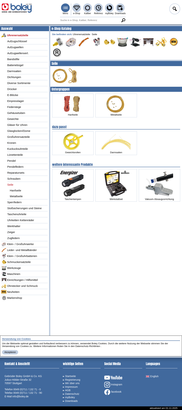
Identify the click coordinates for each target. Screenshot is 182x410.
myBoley (109, 13)
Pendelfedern (15, 166)
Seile (10, 184)
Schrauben (14, 178)
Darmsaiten (14, 71)
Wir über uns (72, 383)
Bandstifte (13, 59)
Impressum (71, 386)
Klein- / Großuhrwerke (17, 244)
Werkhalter (13, 226)
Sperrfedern (14, 202)
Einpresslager (15, 100)
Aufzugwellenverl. (18, 53)
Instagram (113, 385)
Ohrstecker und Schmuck (19, 286)
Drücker (12, 89)
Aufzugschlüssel (17, 41)
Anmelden (174, 9)
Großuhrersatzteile (18, 136)
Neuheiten (10, 292)
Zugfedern (13, 238)
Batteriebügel (15, 65)
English (152, 376)
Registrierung (72, 379)
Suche (123, 20)
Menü (65, 13)
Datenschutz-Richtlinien (87, 346)
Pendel (11, 160)
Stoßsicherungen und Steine (24, 208)
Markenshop (11, 298)
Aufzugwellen (15, 47)
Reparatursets (15, 172)
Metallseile (16, 196)
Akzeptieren (10, 352)
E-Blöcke (12, 95)
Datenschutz (72, 393)
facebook (113, 392)
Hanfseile (15, 190)
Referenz (98, 13)
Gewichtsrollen (72, 143)
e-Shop (76, 13)
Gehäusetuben (16, 112)
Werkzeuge (11, 268)
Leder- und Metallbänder (19, 250)
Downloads (120, 13)
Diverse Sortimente (19, 83)
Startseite (70, 376)
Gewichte (13, 118)
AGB (67, 390)
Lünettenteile (15, 154)
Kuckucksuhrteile (17, 148)
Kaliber (87, 13)
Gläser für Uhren (17, 124)
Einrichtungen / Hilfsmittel (19, 280)
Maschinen (10, 274)
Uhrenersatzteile (14, 35)
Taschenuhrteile (16, 214)
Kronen (11, 142)
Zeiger (11, 232)
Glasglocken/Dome (18, 130)
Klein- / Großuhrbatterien (19, 256)
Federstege (14, 106)
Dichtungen (14, 77)
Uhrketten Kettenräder (20, 220)
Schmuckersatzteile (16, 262)
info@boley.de (21, 396)
